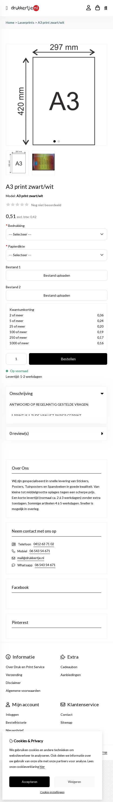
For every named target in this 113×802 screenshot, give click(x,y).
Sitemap (66, 699)
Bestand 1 (13, 267)
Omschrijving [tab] (56, 393)
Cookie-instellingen (52, 792)
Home (10, 22)
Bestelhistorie (16, 699)
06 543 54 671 (39, 528)
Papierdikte (15, 246)
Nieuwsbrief (14, 707)
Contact (67, 691)
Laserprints (26, 22)
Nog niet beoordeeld (46, 205)
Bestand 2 (13, 287)
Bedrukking (15, 226)
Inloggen (12, 691)
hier (42, 767)
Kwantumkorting (22, 310)
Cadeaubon (69, 644)
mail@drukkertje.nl (30, 535)
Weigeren (74, 782)
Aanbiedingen (71, 651)
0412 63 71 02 (43, 521)
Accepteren (29, 782)
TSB (104, 729)
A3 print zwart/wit (51, 22)
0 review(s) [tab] (56, 410)
